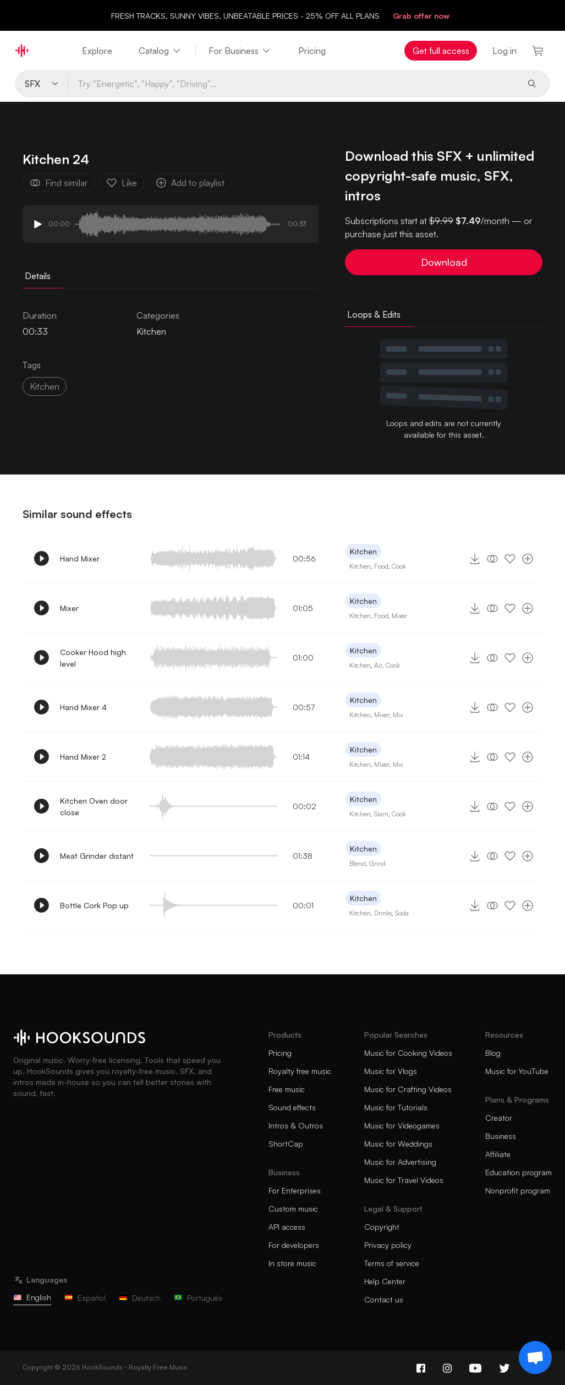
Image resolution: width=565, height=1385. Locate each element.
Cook (399, 566)
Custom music (293, 1208)
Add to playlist (190, 182)
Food (381, 566)
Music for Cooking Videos (408, 1052)
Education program (518, 1172)
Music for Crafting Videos (408, 1089)
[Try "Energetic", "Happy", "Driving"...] (293, 83)
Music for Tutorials (395, 1107)
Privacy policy (388, 1245)
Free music (286, 1089)
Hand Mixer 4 (83, 707)
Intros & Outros (295, 1125)
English (32, 1297)
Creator (498, 1117)
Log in (504, 50)
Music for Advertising (400, 1161)
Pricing (312, 50)
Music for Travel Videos (403, 1180)
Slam (381, 814)
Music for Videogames (402, 1125)
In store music (292, 1263)
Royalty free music (299, 1071)
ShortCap (285, 1143)
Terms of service (391, 1263)
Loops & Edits (374, 314)
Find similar (58, 182)
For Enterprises (294, 1190)
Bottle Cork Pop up (94, 905)
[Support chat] (535, 1357)
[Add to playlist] (528, 559)
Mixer (69, 608)
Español (85, 1297)
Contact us (383, 1299)
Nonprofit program (517, 1190)
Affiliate (498, 1154)
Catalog (160, 50)
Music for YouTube (516, 1071)
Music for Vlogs (390, 1071)
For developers (293, 1245)
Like (121, 182)
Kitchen (151, 331)
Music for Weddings (398, 1143)
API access (286, 1226)
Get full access (441, 50)
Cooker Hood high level (93, 657)
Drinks (383, 913)
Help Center (384, 1281)
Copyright (381, 1226)
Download (444, 262)
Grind (377, 863)
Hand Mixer (80, 558)
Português (198, 1297)
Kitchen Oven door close (94, 806)
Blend (357, 863)
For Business (240, 50)
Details (38, 275)
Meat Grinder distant (97, 855)
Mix (398, 715)
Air (378, 665)
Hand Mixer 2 (83, 756)
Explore (97, 50)
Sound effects (292, 1107)
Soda (402, 913)
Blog (493, 1052)
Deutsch (140, 1297)
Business (500, 1136)
